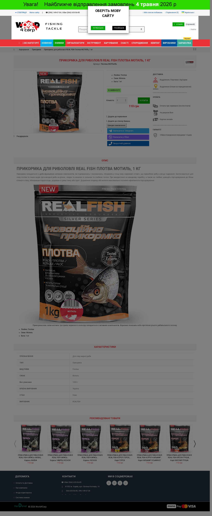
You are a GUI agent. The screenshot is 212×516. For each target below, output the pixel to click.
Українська (98, 28)
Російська (119, 28)
